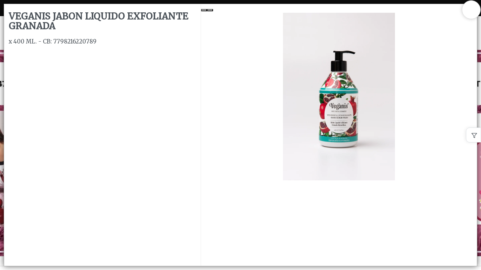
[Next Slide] (210, 10)
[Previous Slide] (204, 10)
